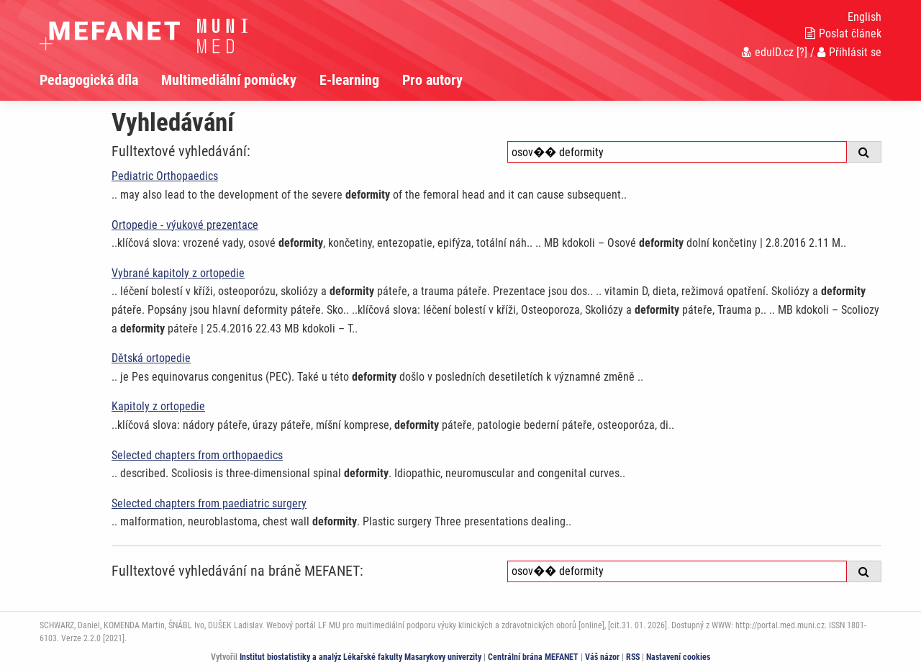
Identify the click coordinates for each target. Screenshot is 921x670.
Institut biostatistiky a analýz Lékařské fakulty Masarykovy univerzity (360, 657)
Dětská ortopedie (151, 358)
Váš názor (602, 657)
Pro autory (432, 80)
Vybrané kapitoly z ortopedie (178, 273)
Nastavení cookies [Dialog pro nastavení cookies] (678, 657)
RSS (633, 657)
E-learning (349, 80)
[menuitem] (100, 80)
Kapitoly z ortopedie (158, 406)
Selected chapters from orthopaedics (197, 455)
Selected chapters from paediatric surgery (209, 503)
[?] (802, 52)
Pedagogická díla (89, 80)
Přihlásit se (849, 52)
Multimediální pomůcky (228, 80)
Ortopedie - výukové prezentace (185, 225)
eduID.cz (768, 52)
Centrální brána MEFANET (533, 657)
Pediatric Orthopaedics (165, 176)
